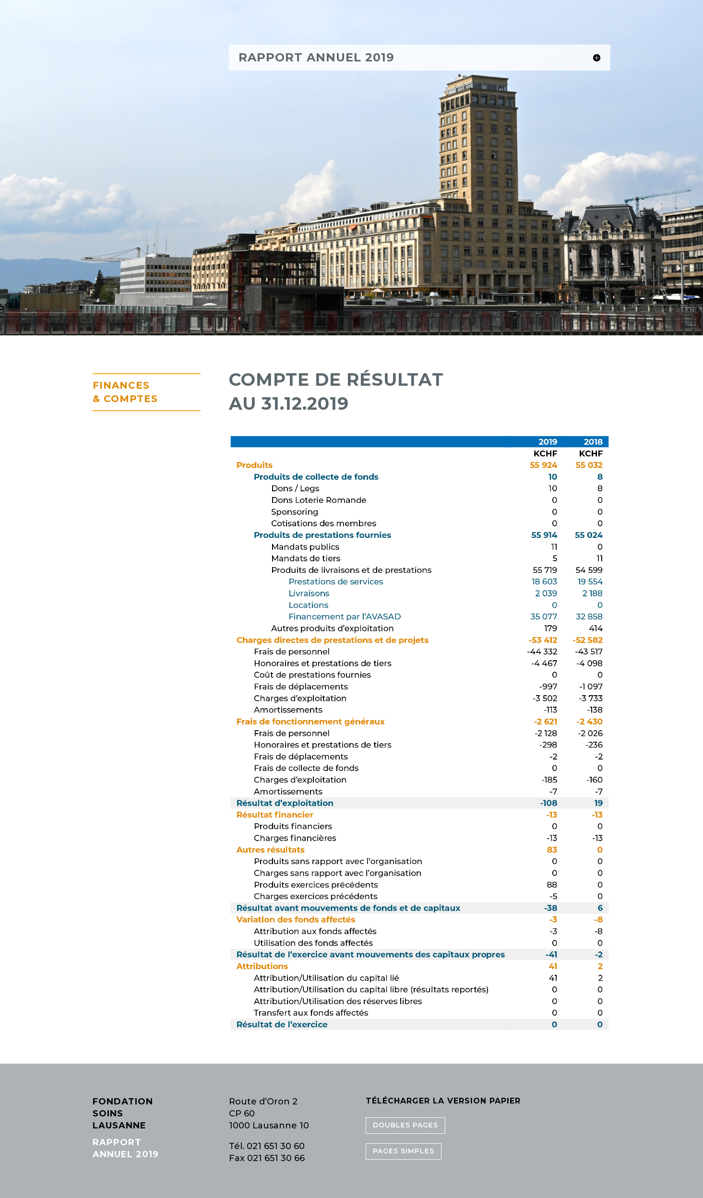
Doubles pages (405, 1125)
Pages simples (403, 1151)
